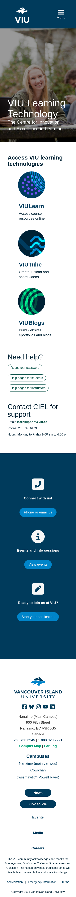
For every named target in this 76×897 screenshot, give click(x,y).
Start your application (38, 617)
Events (38, 817)
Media (38, 833)
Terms (65, 882)
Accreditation (15, 882)
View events (38, 564)
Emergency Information (42, 882)
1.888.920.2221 (50, 740)
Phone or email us (38, 512)
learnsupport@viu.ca (32, 422)
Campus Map (30, 746)
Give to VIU (38, 804)
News (38, 793)
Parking (50, 746)
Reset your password (25, 367)
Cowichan (38, 770)
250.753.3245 (24, 740)
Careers (38, 848)
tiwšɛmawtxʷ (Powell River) (38, 777)
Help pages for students (27, 378)
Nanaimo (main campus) (38, 763)
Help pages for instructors (28, 388)
